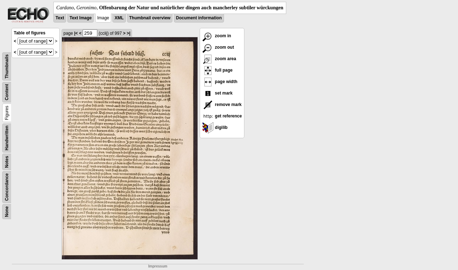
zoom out (218, 47)
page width (219, 81)
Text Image (80, 17)
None (6, 211)
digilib (215, 127)
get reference (222, 116)
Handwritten (6, 138)
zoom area (219, 58)
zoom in (216, 35)
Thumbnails (6, 66)
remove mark (222, 104)
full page (217, 70)
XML (118, 17)
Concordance (6, 187)
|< (76, 33)
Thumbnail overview (149, 17)
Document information (199, 17)
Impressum (157, 266)
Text (59, 17)
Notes (6, 162)
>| (128, 33)
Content (6, 92)
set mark (217, 93)
